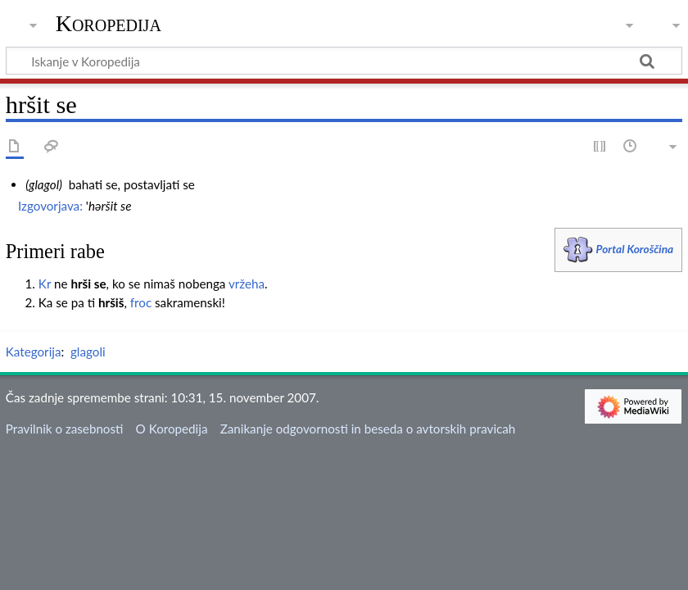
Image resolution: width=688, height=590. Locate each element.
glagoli (88, 351)
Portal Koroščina (635, 249)
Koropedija (108, 23)
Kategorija (33, 351)
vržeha (247, 283)
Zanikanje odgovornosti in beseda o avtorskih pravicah (368, 428)
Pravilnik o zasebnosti (65, 428)
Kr (44, 283)
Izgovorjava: (50, 205)
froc (141, 302)
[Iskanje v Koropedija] (344, 61)
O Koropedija (172, 428)
